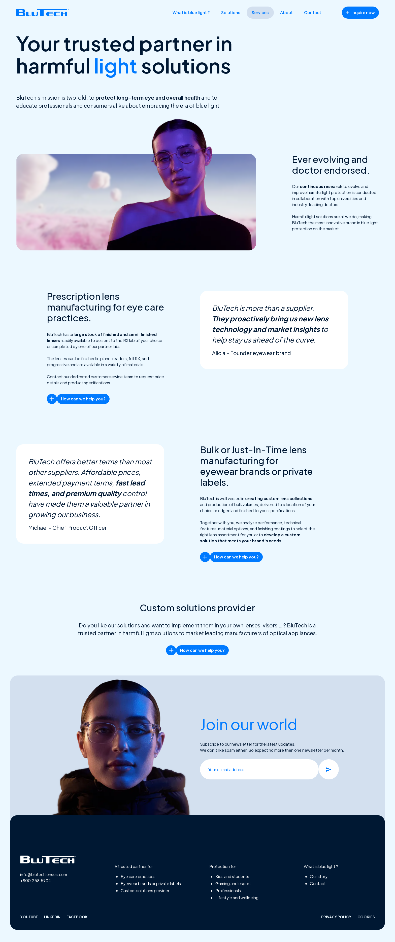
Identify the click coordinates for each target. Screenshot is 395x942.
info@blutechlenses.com (43, 874)
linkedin (52, 917)
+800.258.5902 (35, 880)
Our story (318, 876)
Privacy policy (336, 917)
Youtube (29, 917)
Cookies (366, 917)
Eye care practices (138, 876)
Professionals (228, 890)
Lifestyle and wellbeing (236, 897)
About (286, 12)
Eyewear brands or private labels (151, 883)
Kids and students (232, 876)
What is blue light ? (191, 12)
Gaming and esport (233, 883)
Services (260, 12)
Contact (312, 12)
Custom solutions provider (145, 890)
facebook (77, 917)
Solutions (230, 12)
